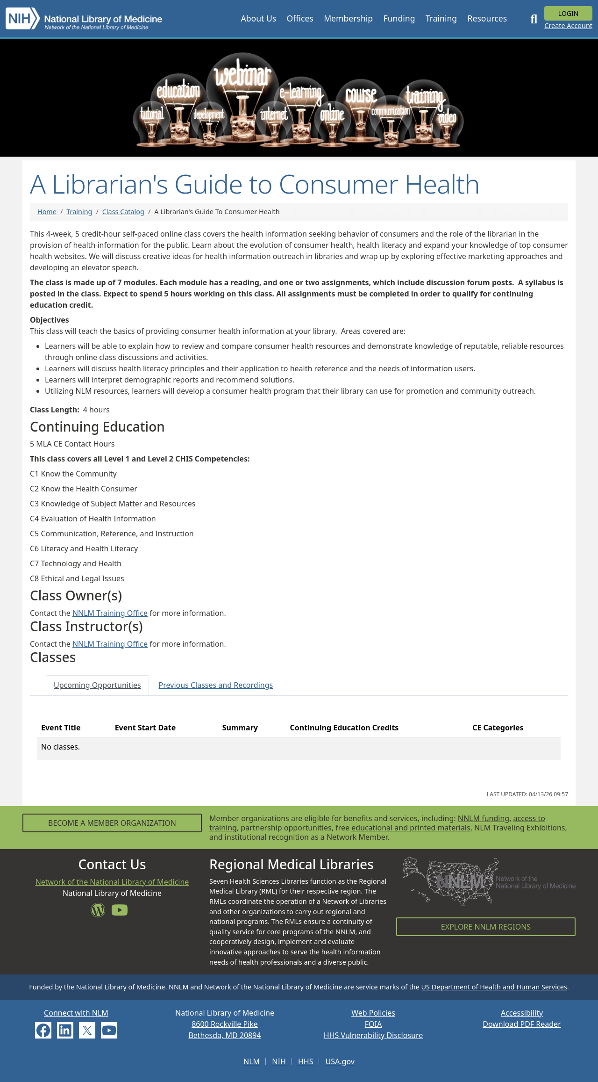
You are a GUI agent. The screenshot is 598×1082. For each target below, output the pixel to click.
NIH (278, 1061)
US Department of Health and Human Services (494, 986)
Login (568, 13)
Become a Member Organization (112, 823)
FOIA (373, 1024)
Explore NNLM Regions (486, 927)
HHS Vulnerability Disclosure (373, 1035)
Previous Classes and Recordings (216, 685)
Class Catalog (123, 211)
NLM (251, 1061)
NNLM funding (483, 818)
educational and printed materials (410, 827)
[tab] (97, 685)
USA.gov (340, 1061)
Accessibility (522, 1013)
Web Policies (373, 1013)
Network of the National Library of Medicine (112, 882)
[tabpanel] (299, 743)
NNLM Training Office (110, 613)
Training (79, 211)
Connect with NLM (76, 1013)
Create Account (568, 25)
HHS (305, 1061)
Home (47, 211)
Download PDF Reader (522, 1024)
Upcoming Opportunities (97, 685)
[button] (258, 18)
